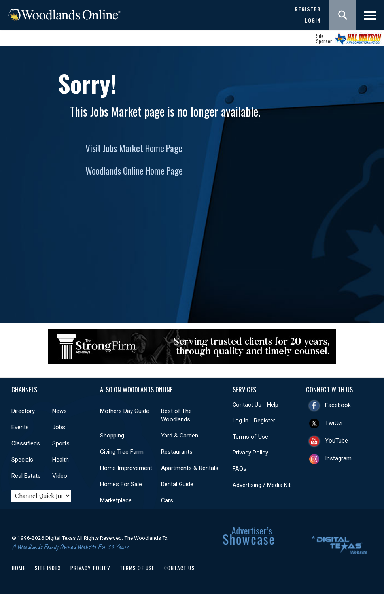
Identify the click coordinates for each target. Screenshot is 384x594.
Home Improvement (126, 467)
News (59, 411)
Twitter (334, 422)
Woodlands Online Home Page (134, 170)
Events (20, 427)
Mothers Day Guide (124, 411)
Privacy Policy (250, 452)
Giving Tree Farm (122, 451)
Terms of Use (250, 436)
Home (18, 568)
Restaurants (177, 451)
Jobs (58, 427)
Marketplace (116, 500)
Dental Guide (177, 484)
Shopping (112, 435)
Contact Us (179, 568)
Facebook (338, 405)
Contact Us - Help (255, 404)
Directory (23, 411)
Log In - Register (254, 420)
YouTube (336, 440)
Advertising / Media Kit (262, 484)
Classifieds (25, 443)
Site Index (48, 568)
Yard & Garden (179, 435)
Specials (22, 459)
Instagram (338, 458)
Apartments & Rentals (189, 467)
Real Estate (26, 475)
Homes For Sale (121, 484)
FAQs (239, 468)
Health (60, 459)
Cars (167, 500)
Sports (61, 443)
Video (59, 475)
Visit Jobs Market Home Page (133, 148)
